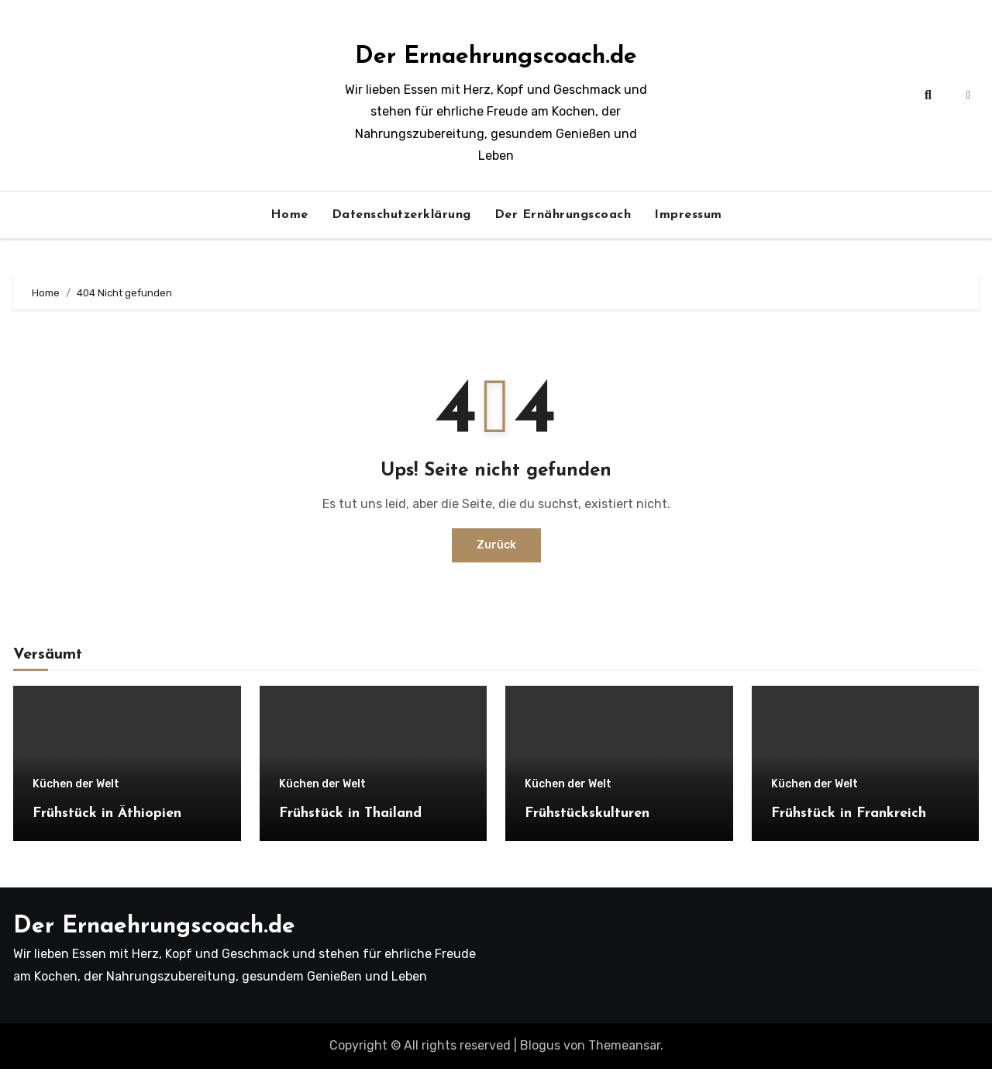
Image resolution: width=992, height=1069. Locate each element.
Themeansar (624, 1045)
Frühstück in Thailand (350, 813)
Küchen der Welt (76, 784)
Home (289, 215)
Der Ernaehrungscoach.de (496, 57)
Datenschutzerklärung (401, 215)
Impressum (688, 215)
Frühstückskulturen (587, 813)
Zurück (496, 545)
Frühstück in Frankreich (848, 813)
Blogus (540, 1045)
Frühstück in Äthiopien (107, 813)
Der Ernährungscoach (563, 215)
